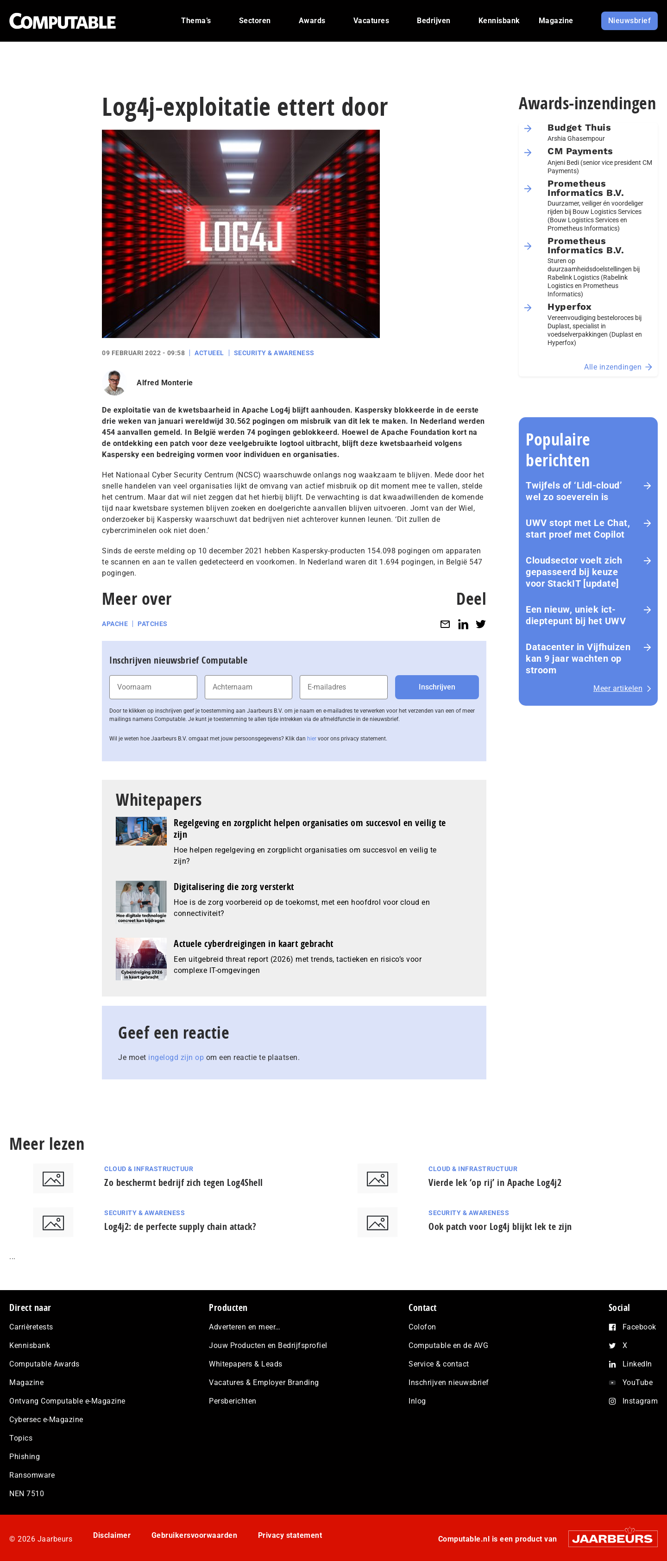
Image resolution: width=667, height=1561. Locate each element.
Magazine (26, 1382)
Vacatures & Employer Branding (264, 1382)
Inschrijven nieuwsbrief (449, 1382)
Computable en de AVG (448, 1345)
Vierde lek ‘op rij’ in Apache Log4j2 (494, 1182)
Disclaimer (112, 1535)
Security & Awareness (274, 353)
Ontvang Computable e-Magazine (67, 1401)
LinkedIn (637, 1364)
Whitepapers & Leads (246, 1364)
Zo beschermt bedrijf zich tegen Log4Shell (183, 1182)
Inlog (417, 1401)
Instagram (640, 1401)
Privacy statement (290, 1535)
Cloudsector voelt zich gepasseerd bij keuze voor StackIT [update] (574, 572)
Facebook (639, 1327)
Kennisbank (29, 1345)
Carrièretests (31, 1327)
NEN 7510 (26, 1493)
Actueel (209, 353)
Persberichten (233, 1401)
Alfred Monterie (165, 382)
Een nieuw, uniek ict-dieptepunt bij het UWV (576, 615)
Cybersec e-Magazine (46, 1419)
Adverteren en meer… (245, 1327)
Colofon (422, 1327)
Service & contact (439, 1364)
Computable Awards (44, 1364)
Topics (20, 1438)
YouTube (638, 1382)
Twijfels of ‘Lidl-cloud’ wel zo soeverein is (574, 491)
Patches (153, 623)
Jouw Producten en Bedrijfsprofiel (268, 1345)
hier (311, 738)
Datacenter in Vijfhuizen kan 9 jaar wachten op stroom (578, 658)
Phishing (24, 1456)
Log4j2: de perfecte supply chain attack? (180, 1226)
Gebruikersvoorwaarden (194, 1535)
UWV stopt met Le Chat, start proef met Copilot (578, 528)
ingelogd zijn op (176, 1057)
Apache (115, 623)
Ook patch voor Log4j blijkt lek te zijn (500, 1226)
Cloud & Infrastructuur (148, 1168)
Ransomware (32, 1475)
